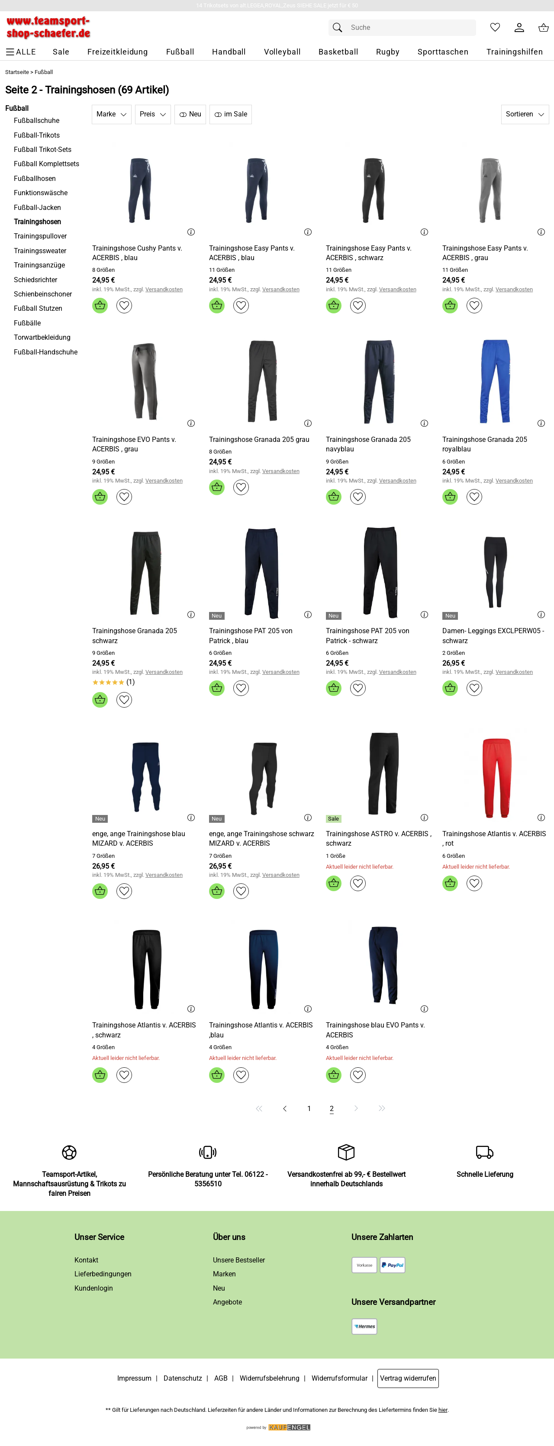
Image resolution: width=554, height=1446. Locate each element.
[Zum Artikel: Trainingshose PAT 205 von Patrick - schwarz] (379, 572)
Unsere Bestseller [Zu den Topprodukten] (239, 1260)
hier (443, 1410)
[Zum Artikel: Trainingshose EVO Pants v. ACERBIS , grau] (145, 444)
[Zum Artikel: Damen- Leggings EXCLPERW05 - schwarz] (495, 572)
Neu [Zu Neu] (219, 1288)
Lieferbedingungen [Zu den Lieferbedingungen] (103, 1274)
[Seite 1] (309, 1108)
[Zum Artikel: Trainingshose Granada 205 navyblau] (379, 381)
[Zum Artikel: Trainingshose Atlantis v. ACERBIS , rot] (495, 839)
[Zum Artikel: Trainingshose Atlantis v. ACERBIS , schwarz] (145, 1030)
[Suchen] (340, 27)
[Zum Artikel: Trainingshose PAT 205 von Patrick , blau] (262, 572)
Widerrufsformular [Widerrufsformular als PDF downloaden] (339, 1378)
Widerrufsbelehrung (270, 1378)
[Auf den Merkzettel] (124, 305)
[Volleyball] (282, 52)
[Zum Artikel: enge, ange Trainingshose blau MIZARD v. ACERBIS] (145, 839)
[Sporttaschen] (443, 52)
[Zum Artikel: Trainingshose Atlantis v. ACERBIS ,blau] (262, 1030)
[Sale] (61, 52)
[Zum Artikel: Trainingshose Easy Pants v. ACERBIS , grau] (495, 253)
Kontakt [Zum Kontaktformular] (86, 1260)
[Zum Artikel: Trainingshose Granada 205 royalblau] (495, 381)
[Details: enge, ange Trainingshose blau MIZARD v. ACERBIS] (101, 819)
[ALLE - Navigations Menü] (22, 52)
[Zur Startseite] (48, 28)
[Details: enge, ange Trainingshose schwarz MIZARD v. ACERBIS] (218, 819)
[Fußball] (180, 52)
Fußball (44, 72)
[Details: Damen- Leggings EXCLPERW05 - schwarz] (451, 616)
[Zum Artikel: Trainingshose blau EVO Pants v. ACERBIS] (379, 1030)
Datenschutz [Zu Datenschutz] (183, 1378)
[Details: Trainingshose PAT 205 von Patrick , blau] (218, 616)
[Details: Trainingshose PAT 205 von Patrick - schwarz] (335, 616)
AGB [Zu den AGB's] (221, 1378)
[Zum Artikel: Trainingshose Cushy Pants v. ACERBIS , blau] (145, 253)
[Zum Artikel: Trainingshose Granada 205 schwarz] (145, 572)
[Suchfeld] (402, 27)
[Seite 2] (332, 1108)
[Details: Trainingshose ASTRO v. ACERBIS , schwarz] (335, 819)
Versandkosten (164, 289)
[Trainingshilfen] (514, 52)
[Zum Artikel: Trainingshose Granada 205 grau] (262, 381)
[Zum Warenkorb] (543, 28)
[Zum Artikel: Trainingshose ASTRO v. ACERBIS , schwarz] (379, 839)
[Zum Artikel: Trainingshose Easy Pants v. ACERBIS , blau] (262, 253)
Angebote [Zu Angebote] (227, 1302)
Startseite (17, 72)
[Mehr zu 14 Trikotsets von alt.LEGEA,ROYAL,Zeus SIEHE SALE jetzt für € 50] (277, 6)
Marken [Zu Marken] (224, 1274)
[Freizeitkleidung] (117, 52)
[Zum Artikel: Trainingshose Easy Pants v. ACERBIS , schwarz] (379, 253)
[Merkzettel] (495, 28)
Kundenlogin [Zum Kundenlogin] (93, 1288)
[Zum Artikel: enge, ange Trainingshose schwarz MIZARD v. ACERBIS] (262, 839)
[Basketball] (338, 52)
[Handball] (229, 52)
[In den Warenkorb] (100, 305)
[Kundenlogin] (519, 28)
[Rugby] (387, 52)
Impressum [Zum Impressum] (134, 1378)
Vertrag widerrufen (408, 1378)
